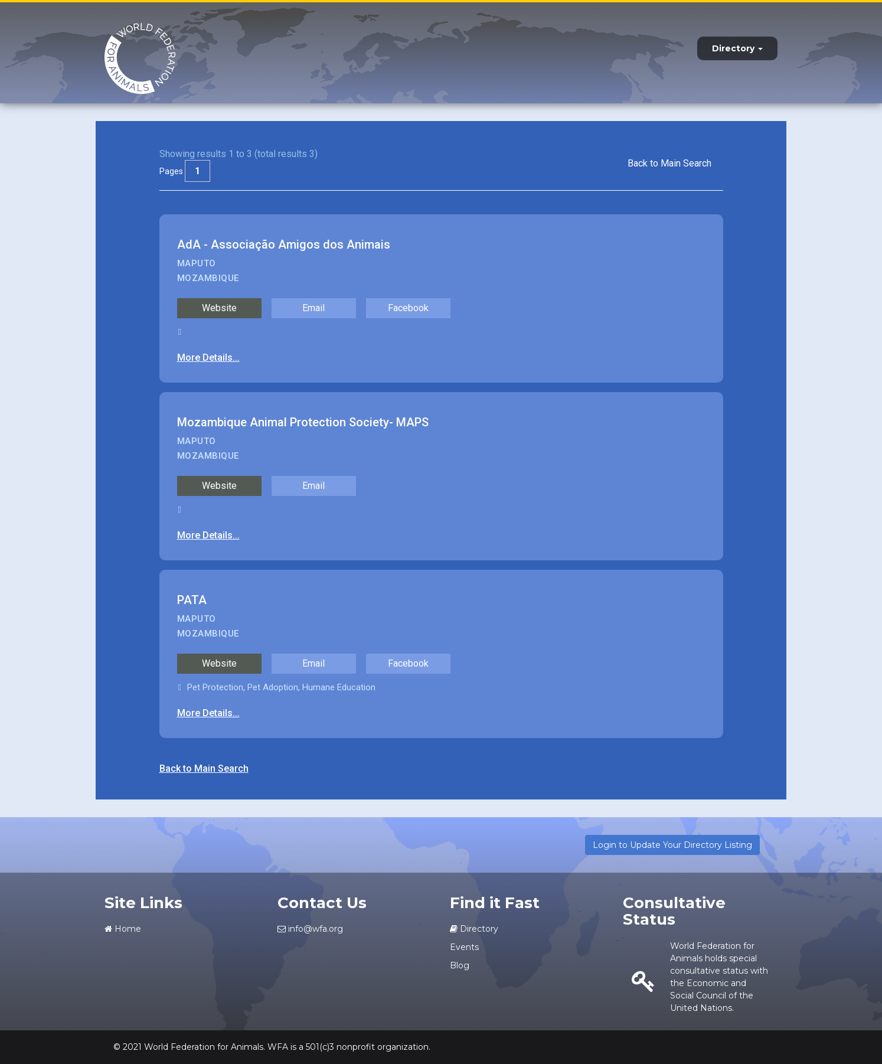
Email (313, 308)
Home (122, 928)
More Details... (208, 357)
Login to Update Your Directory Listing (672, 845)
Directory (737, 48)
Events (464, 947)
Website (219, 308)
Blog (459, 965)
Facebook (408, 308)
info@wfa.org (310, 928)
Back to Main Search (669, 163)
